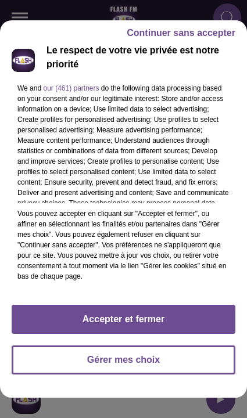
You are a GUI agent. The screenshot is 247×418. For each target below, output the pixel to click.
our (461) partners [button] (71, 88)
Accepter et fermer (123, 319)
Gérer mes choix (123, 360)
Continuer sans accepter (181, 33)
